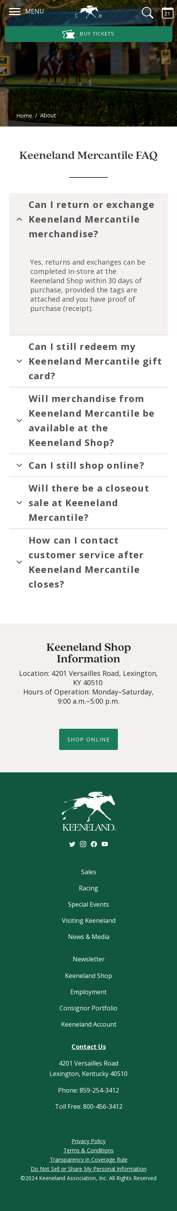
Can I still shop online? (79, 467)
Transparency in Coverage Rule (89, 1159)
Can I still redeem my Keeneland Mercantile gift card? (88, 361)
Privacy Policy (88, 1141)
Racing (88, 888)
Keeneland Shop (88, 975)
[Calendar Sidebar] (163, 13)
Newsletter (89, 959)
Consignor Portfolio (88, 1008)
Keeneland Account (88, 1024)
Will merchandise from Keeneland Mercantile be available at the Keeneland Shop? (84, 420)
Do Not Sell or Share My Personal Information (88, 1168)
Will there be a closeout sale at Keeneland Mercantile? (81, 502)
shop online (88, 739)
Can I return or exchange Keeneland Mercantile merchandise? (84, 219)
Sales (88, 872)
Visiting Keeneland (89, 920)
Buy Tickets (88, 34)
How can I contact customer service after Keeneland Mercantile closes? (79, 562)
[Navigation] (15, 10)
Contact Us (88, 1046)
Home (24, 115)
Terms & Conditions (88, 1150)
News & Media (88, 936)
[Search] (143, 13)
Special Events (88, 904)
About (48, 115)
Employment (88, 992)
